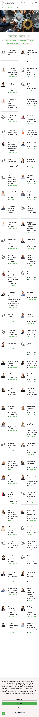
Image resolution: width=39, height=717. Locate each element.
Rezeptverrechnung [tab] (13, 43)
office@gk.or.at (13, 58)
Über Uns (10, 7)
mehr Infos (19, 707)
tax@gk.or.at (31, 123)
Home (3, 7)
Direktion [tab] (22, 36)
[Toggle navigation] (36, 2)
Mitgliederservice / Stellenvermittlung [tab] (15, 40)
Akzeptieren (19, 703)
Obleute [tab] (32, 40)
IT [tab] (28, 36)
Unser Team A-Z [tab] (26, 43)
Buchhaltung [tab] (13, 36)
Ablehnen (19, 699)
